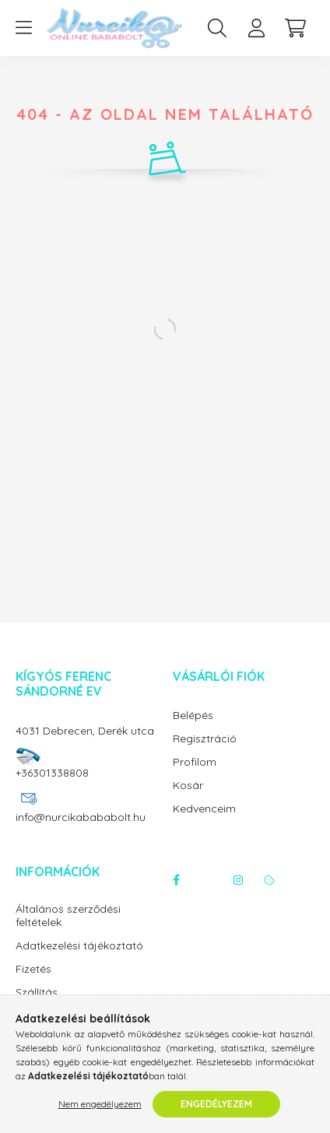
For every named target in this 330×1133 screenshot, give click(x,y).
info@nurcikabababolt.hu (81, 817)
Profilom (194, 762)
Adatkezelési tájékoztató (79, 945)
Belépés (193, 715)
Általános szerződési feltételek (68, 916)
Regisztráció (205, 738)
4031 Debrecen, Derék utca (85, 731)
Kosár (188, 785)
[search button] (217, 28)
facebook (175, 880)
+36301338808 (52, 773)
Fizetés (33, 969)
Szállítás (37, 992)
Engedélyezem (216, 1104)
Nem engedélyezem (100, 1104)
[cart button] (295, 28)
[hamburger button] (23, 28)
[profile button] (256, 28)
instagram (238, 880)
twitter (207, 880)
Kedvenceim (204, 809)
